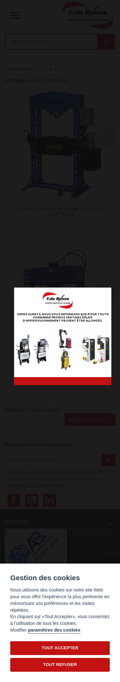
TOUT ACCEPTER (60, 647)
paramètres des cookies (54, 630)
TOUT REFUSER (60, 664)
